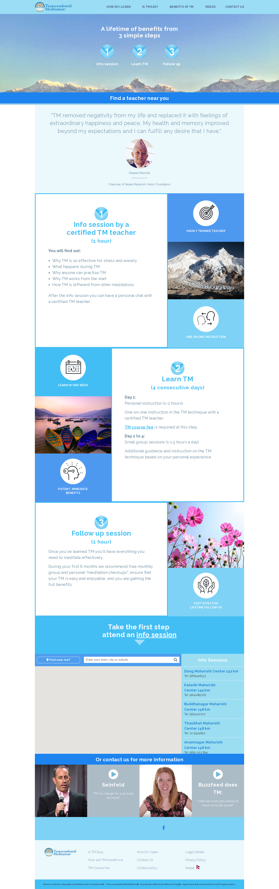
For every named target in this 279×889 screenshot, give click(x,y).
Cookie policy (147, 868)
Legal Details (195, 852)
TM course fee (139, 427)
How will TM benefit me (105, 860)
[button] (73, 715)
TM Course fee (98, 868)
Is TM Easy (95, 852)
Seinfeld (113, 785)
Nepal (190, 868)
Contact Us (145, 860)
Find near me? (58, 659)
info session (156, 635)
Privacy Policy (196, 860)
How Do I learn (147, 852)
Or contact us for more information (139, 759)
